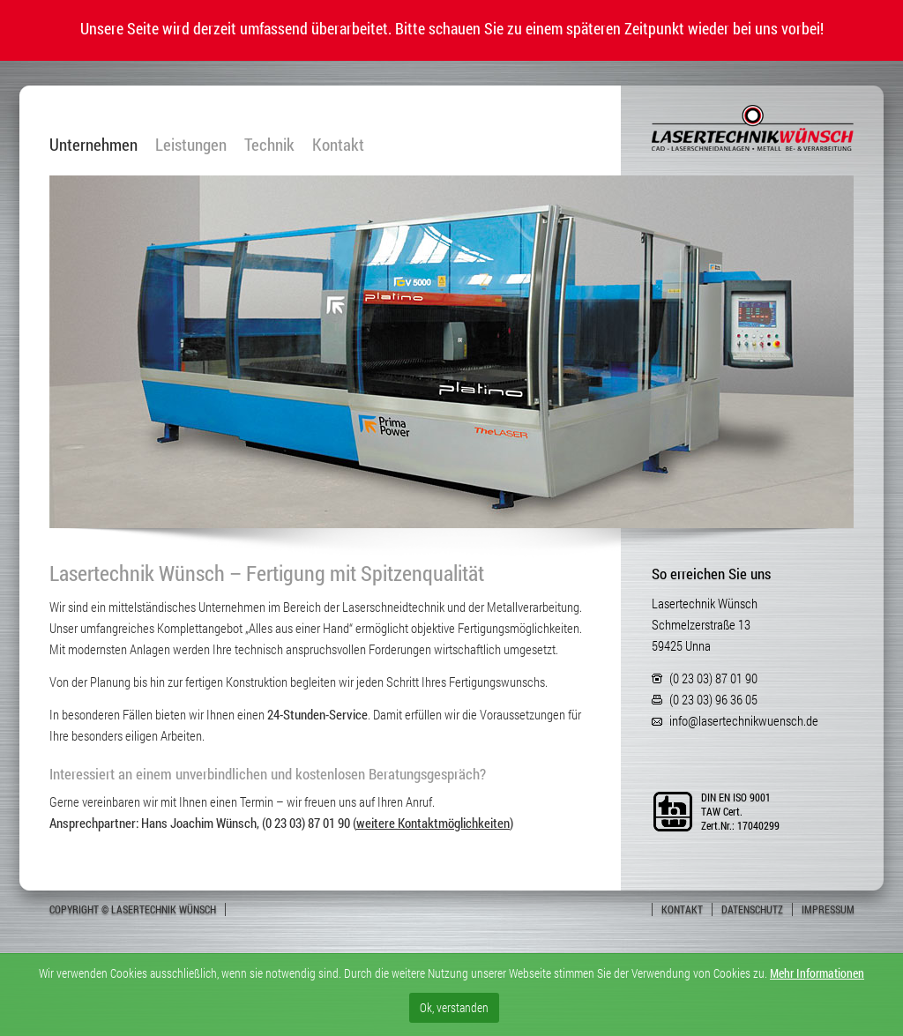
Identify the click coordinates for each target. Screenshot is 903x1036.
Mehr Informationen (817, 973)
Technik (269, 144)
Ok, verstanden (454, 1007)
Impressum (828, 909)
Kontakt (338, 144)
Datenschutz (752, 909)
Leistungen (191, 144)
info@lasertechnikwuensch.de (743, 720)
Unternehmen (93, 144)
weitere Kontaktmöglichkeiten (433, 822)
